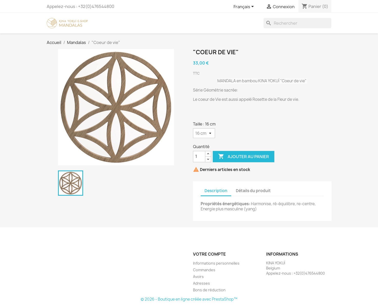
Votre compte (209, 254)
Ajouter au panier (243, 156)
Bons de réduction (209, 289)
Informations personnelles (216, 263)
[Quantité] (199, 156)
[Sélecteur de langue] (245, 7)
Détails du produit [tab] (253, 190)
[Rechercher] (297, 23)
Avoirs (198, 276)
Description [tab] (216, 190)
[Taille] (204, 133)
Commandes (204, 269)
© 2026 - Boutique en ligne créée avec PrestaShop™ (189, 299)
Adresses (201, 283)
